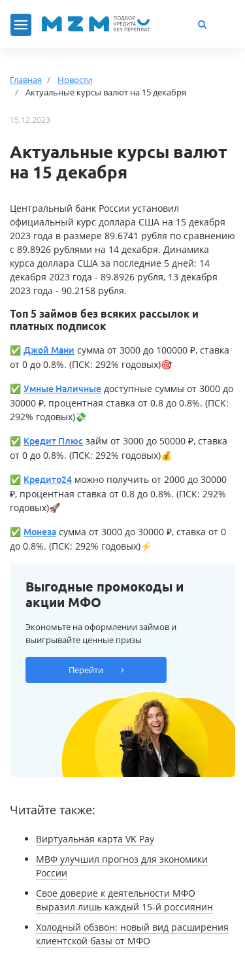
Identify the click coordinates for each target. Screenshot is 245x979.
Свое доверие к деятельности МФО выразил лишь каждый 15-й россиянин (124, 900)
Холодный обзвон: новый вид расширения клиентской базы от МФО (132, 934)
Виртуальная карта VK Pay (95, 839)
